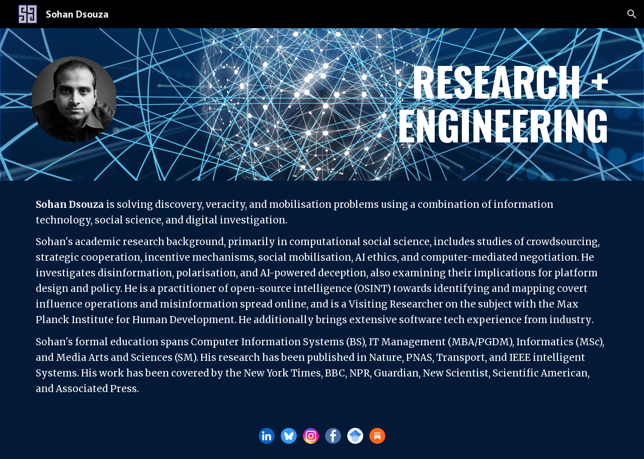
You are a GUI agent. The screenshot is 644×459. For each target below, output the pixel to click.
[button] (632, 14)
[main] (471, 104)
